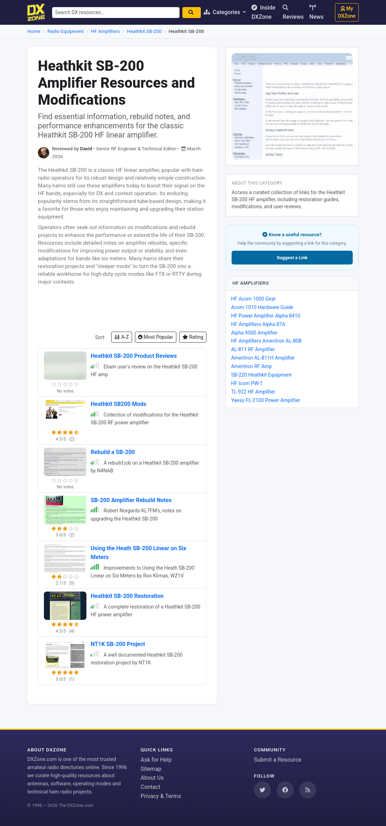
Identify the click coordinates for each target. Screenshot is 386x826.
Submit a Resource (277, 759)
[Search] (193, 12)
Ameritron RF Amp (251, 366)
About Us (152, 777)
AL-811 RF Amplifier (253, 349)
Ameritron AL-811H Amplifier (263, 358)
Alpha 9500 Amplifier (254, 333)
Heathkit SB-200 (144, 31)
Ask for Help (156, 759)
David (86, 148)
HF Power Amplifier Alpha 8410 (265, 316)
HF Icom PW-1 (246, 383)
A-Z (121, 337)
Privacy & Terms (161, 796)
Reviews (293, 12)
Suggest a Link (292, 257)
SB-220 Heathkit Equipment (261, 375)
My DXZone (347, 12)
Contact (150, 787)
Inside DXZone (265, 12)
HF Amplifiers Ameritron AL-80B (266, 341)
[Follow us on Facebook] (285, 789)
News (317, 12)
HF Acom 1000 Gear (253, 299)
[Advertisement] (122, 308)
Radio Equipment (65, 31)
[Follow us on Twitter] (262, 789)
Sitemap (151, 769)
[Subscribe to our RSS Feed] (307, 789)
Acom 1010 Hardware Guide (262, 307)
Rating (192, 337)
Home (33, 31)
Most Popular (155, 337)
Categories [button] (224, 12)
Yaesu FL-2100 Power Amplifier (265, 400)
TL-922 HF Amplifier (253, 392)
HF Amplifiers (105, 31)
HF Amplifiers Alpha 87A (258, 324)
